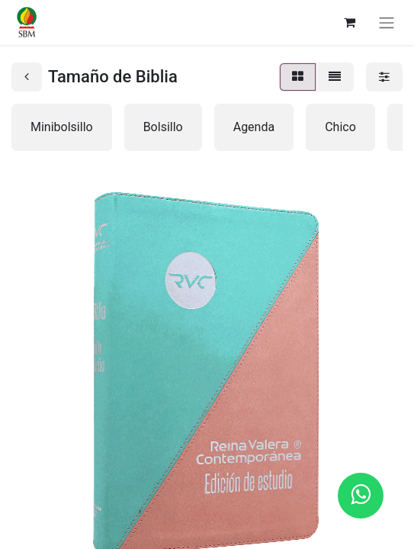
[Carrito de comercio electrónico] (349, 22)
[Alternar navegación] (387, 22)
